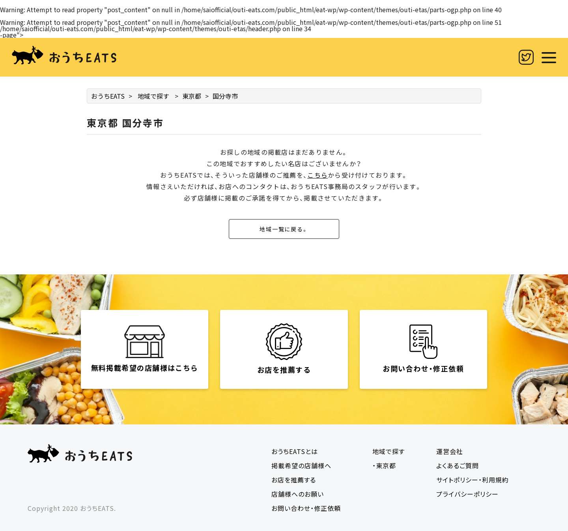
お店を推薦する (293, 479)
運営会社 (449, 451)
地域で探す (153, 96)
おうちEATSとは (294, 451)
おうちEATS (108, 96)
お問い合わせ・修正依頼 (306, 508)
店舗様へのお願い (297, 494)
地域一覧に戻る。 (284, 229)
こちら (317, 175)
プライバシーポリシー (467, 494)
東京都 (191, 96)
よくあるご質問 (457, 465)
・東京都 (384, 465)
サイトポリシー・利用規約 (472, 479)
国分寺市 (225, 96)
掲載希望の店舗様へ (301, 465)
